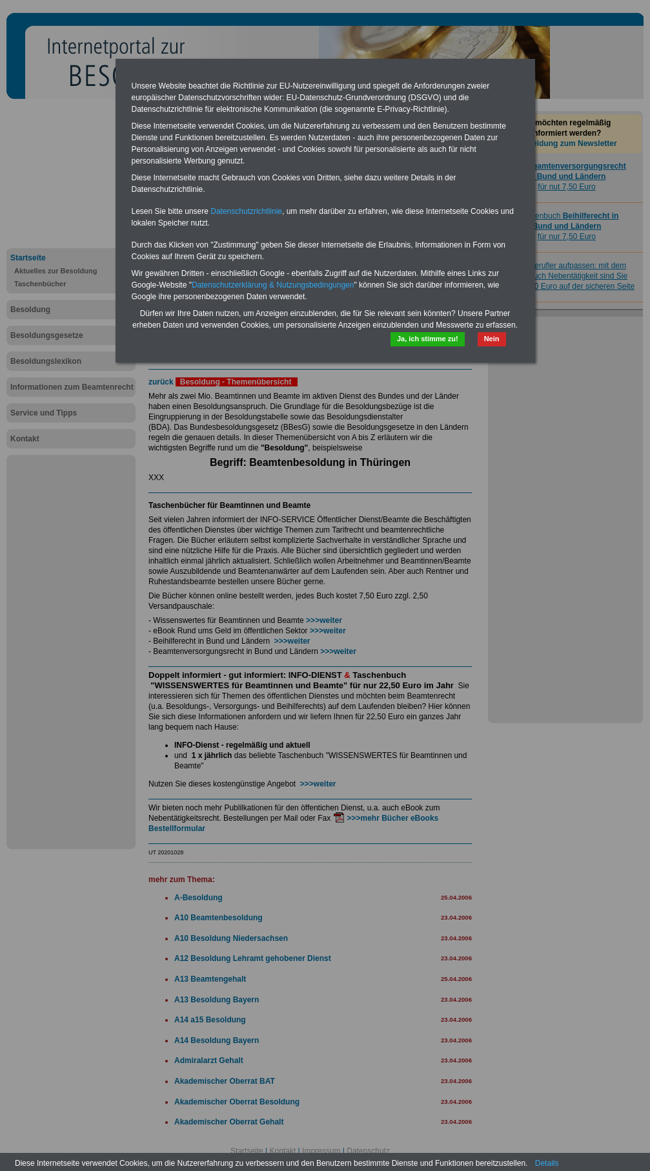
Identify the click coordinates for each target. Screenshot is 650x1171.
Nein (492, 339)
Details (547, 1163)
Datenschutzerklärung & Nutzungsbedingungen (273, 285)
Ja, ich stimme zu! (427, 339)
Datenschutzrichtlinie (246, 211)
